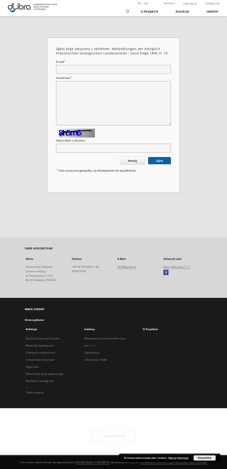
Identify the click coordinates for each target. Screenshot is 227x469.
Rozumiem (204, 457)
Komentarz (64, 78)
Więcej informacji (178, 458)
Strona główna (34, 320)
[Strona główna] (127, 11)
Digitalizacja (92, 352)
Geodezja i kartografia (40, 381)
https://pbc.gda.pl (176, 267)
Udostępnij (190, 3)
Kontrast (169, 3)
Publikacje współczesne (40, 352)
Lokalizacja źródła (95, 360)
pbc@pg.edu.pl (126, 267)
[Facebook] (165, 273)
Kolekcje (182, 11)
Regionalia (32, 367)
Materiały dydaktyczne (40, 345)
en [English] (146, 3)
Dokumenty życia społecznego (45, 374)
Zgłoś (159, 161)
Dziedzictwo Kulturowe (40, 360)
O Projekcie (150, 11)
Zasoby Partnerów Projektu (43, 338)
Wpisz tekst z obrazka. (71, 140)
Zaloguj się (212, 3)
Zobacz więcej (34, 392)
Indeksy (212, 11)
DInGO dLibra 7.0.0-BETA (93, 462)
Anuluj (132, 161)
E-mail (60, 62)
